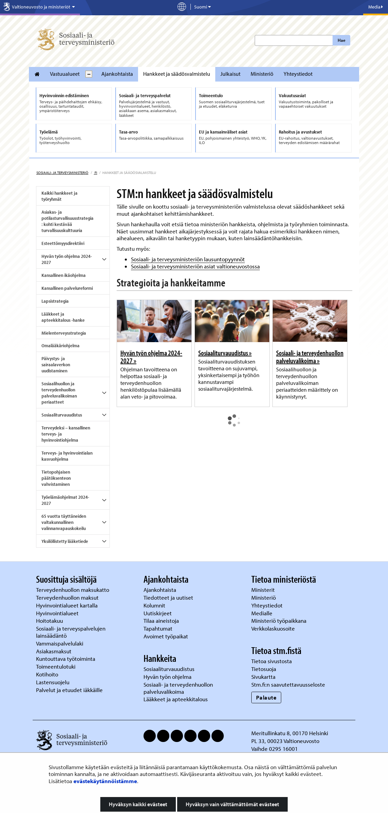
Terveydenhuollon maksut (68, 597)
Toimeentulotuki (56, 666)
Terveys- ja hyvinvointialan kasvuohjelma (66, 456)
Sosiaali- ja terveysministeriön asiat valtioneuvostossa (195, 266)
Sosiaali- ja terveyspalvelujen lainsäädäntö (70, 632)
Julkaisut (230, 73)
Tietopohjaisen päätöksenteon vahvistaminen (56, 478)
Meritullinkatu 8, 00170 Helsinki (289, 733)
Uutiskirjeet (158, 613)
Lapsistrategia (55, 301)
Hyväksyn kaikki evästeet (138, 804)
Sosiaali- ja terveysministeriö (62, 172)
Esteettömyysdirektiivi (62, 243)
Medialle (262, 613)
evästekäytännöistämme (105, 780)
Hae (341, 40)
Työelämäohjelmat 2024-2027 (65, 500)
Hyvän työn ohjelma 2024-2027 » (151, 356)
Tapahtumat (158, 628)
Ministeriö (262, 73)
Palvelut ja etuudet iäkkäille (69, 689)
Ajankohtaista (117, 73)
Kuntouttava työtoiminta (65, 658)
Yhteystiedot (298, 73)
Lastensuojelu (53, 682)
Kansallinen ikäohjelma (63, 275)
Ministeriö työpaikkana (279, 620)
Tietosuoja (263, 668)
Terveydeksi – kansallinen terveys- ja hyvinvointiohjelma (65, 434)
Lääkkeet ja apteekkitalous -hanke (63, 317)
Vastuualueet (65, 73)
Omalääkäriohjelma (60, 345)
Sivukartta (263, 676)
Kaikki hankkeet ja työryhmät (59, 196)
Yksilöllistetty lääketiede (64, 541)
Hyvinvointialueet (58, 613)
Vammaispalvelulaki (60, 643)
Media (375, 7)
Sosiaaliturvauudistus (61, 415)
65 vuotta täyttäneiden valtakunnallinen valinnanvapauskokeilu (63, 522)
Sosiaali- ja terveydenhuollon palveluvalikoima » (309, 356)
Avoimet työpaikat (166, 636)
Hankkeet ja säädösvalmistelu (176, 73)
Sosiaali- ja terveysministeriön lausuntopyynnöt (188, 259)
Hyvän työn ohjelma (167, 676)
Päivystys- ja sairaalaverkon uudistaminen (55, 364)
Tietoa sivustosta (271, 661)
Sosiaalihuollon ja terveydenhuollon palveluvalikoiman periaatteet (59, 393)
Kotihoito (47, 674)
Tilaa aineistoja (161, 620)
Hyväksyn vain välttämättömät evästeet (232, 804)
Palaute (266, 697)
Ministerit (263, 589)
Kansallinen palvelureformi (67, 288)
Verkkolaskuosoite (273, 628)
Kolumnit (155, 605)
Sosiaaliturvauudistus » (225, 352)
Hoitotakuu (50, 620)
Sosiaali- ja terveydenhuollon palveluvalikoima (178, 688)
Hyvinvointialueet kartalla (67, 605)
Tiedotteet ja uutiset (169, 597)
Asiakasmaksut (53, 651)
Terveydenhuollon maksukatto (73, 589)
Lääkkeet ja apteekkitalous (176, 699)
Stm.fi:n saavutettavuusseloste (288, 684)
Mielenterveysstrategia (63, 333)
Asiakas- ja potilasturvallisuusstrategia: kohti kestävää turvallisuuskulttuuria (67, 221)
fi (95, 172)
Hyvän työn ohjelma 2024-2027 (66, 259)
